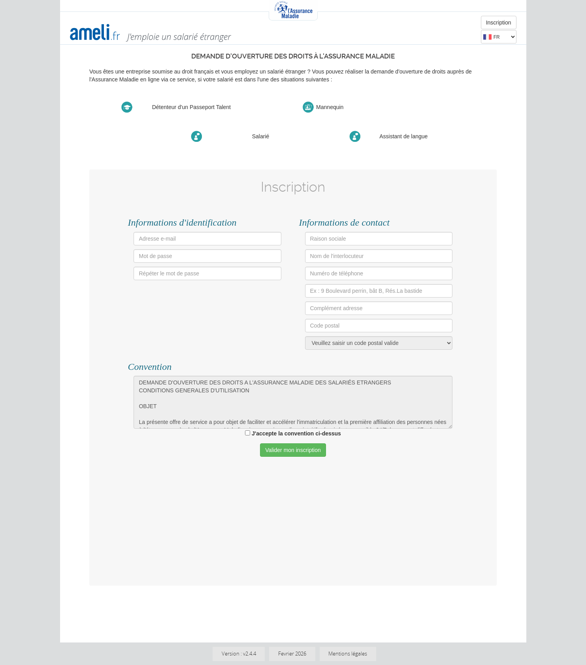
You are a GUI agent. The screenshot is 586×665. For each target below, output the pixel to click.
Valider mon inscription (293, 450)
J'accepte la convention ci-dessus (296, 433)
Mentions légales (347, 653)
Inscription (498, 22)
